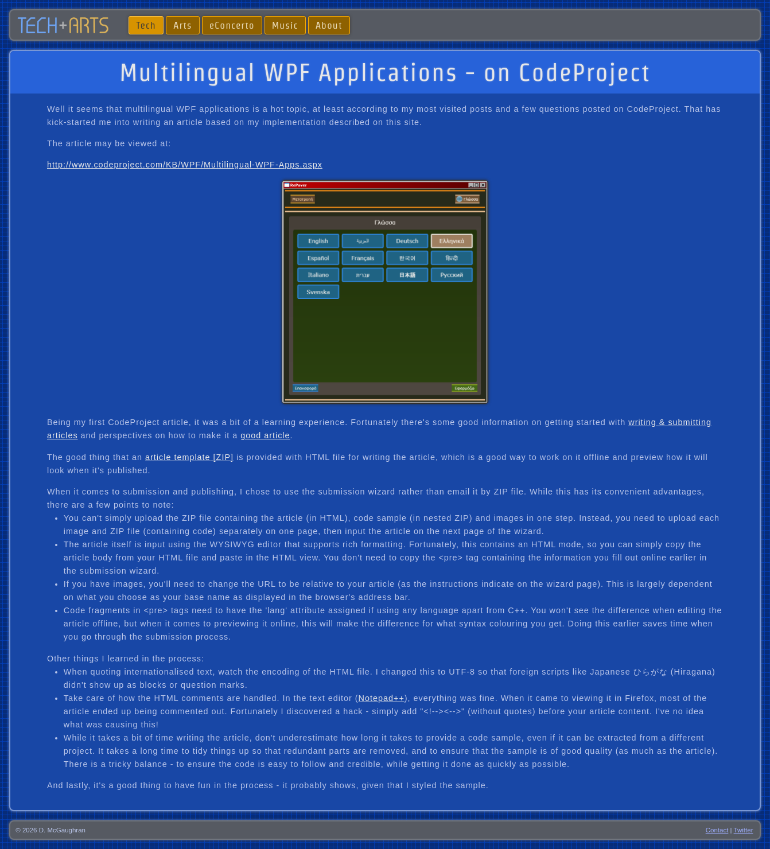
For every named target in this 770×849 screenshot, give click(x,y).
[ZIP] (222, 457)
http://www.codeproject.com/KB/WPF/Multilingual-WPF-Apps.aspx (184, 164)
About (329, 25)
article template (178, 457)
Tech (145, 25)
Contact (717, 830)
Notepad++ (382, 698)
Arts (182, 25)
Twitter (743, 830)
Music (285, 25)
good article (265, 435)
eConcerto (232, 25)
